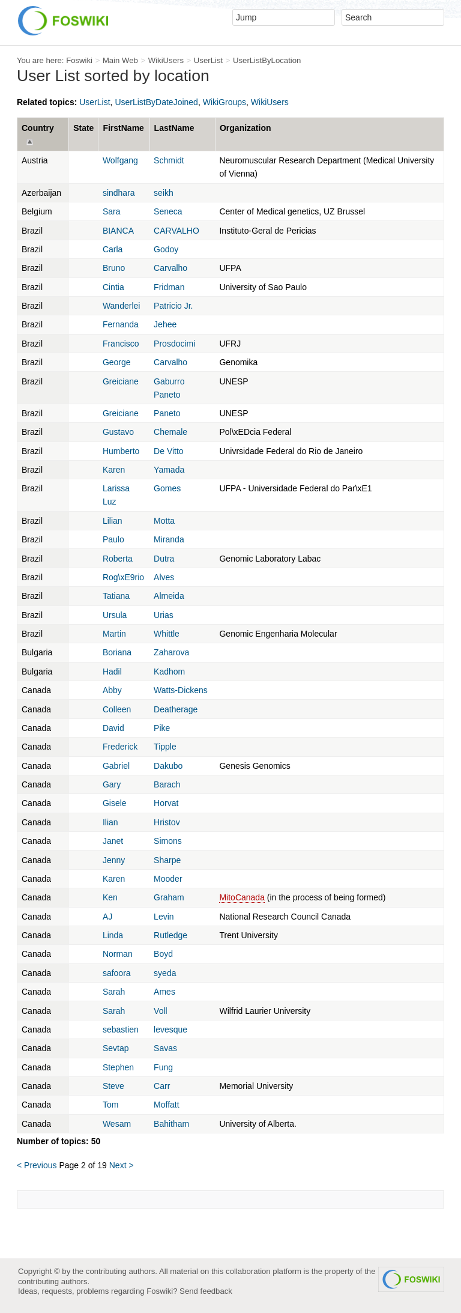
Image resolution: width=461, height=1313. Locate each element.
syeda (165, 973)
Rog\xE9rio (123, 577)
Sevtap (116, 1048)
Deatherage (175, 709)
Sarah (114, 991)
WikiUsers (166, 60)
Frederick (120, 746)
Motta (164, 521)
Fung (163, 1067)
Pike (162, 728)
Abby (112, 690)
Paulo (113, 539)
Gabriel (116, 766)
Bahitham (171, 1124)
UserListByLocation (267, 60)
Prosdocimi (174, 343)
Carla (112, 249)
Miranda (169, 539)
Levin (163, 916)
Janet (113, 841)
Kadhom (169, 671)
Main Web (120, 60)
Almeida (169, 596)
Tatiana (116, 596)
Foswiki (79, 60)
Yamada (169, 470)
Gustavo (118, 432)
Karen (114, 470)
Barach (167, 784)
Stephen (118, 1067)
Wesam (117, 1124)
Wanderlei (121, 306)
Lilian (112, 521)
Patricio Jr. (173, 306)
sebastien (121, 1029)
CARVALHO (176, 230)
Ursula (115, 615)
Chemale (170, 432)
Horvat (166, 803)
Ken (110, 897)
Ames (164, 991)
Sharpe (167, 860)
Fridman (169, 287)
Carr (162, 1086)
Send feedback (205, 1291)
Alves (164, 577)
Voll (160, 1011)
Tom (110, 1104)
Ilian (110, 822)
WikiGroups (224, 102)
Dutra (164, 558)
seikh (163, 193)
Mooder (168, 879)
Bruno (114, 268)
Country (38, 128)
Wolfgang (120, 160)
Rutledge (170, 935)
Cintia (113, 287)
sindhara (119, 193)
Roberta (118, 558)
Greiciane (121, 381)
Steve (113, 1086)
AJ (107, 916)
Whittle (166, 633)
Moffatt (166, 1104)
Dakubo (168, 766)
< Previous (37, 1165)
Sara (112, 211)
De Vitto (169, 451)
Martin (114, 633)
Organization (245, 128)
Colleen (117, 709)
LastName (174, 128)
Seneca (168, 211)
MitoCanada (242, 897)
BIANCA (118, 230)
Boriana (117, 652)
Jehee (165, 324)
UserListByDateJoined (156, 102)
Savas (165, 1048)
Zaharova (171, 652)
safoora (117, 973)
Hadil (112, 671)
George (117, 362)
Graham (169, 897)
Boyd (163, 954)
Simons (168, 841)
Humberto (121, 451)
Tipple (165, 746)
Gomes (167, 488)
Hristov (167, 822)
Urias (163, 615)
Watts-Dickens (181, 690)
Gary (112, 784)
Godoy (166, 249)
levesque (170, 1029)
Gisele (115, 803)
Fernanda (121, 324)
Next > (121, 1165)
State (83, 128)
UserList (208, 60)
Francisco (121, 343)
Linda (113, 935)
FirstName (123, 128)
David (113, 728)
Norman (118, 954)
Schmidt (169, 160)
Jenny (114, 860)
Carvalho (170, 268)
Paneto (167, 413)
